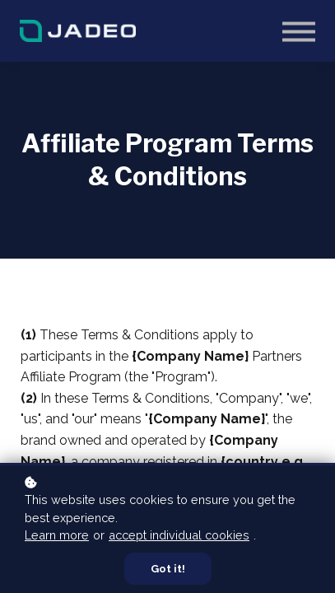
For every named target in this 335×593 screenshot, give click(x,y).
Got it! (168, 569)
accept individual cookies (179, 535)
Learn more (57, 535)
